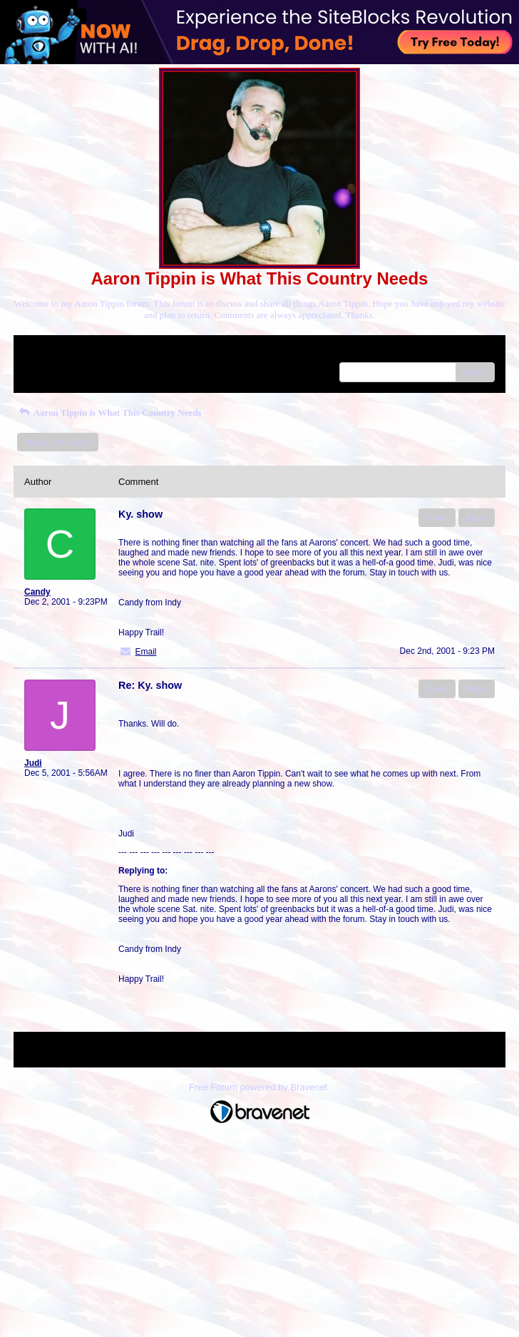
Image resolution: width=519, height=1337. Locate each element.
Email (145, 652)
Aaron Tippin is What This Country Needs (109, 412)
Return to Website (57, 351)
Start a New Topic (57, 441)
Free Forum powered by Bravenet (259, 1087)
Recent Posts (48, 367)
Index (113, 351)
